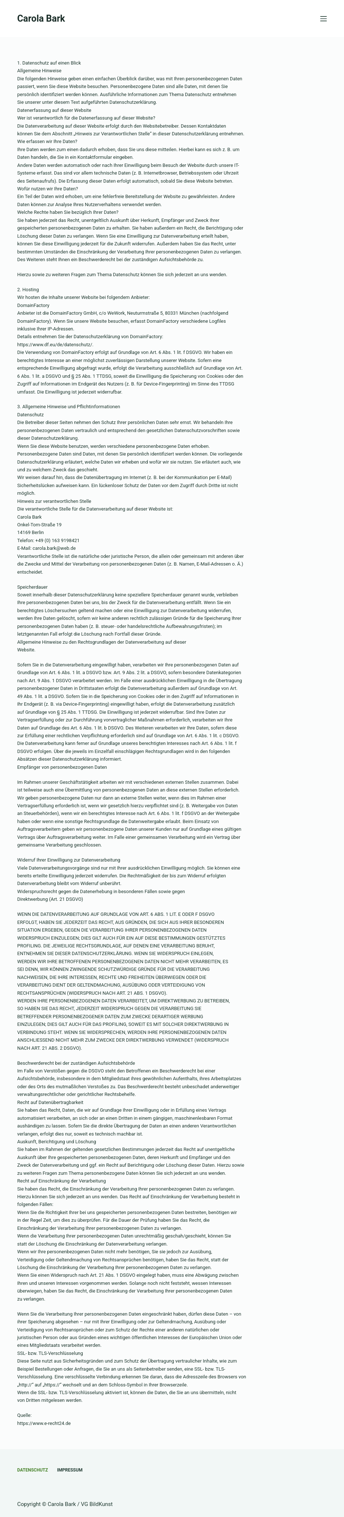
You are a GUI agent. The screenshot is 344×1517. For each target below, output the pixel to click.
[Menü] (323, 18)
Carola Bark (41, 18)
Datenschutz (32, 1470)
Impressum (69, 1470)
